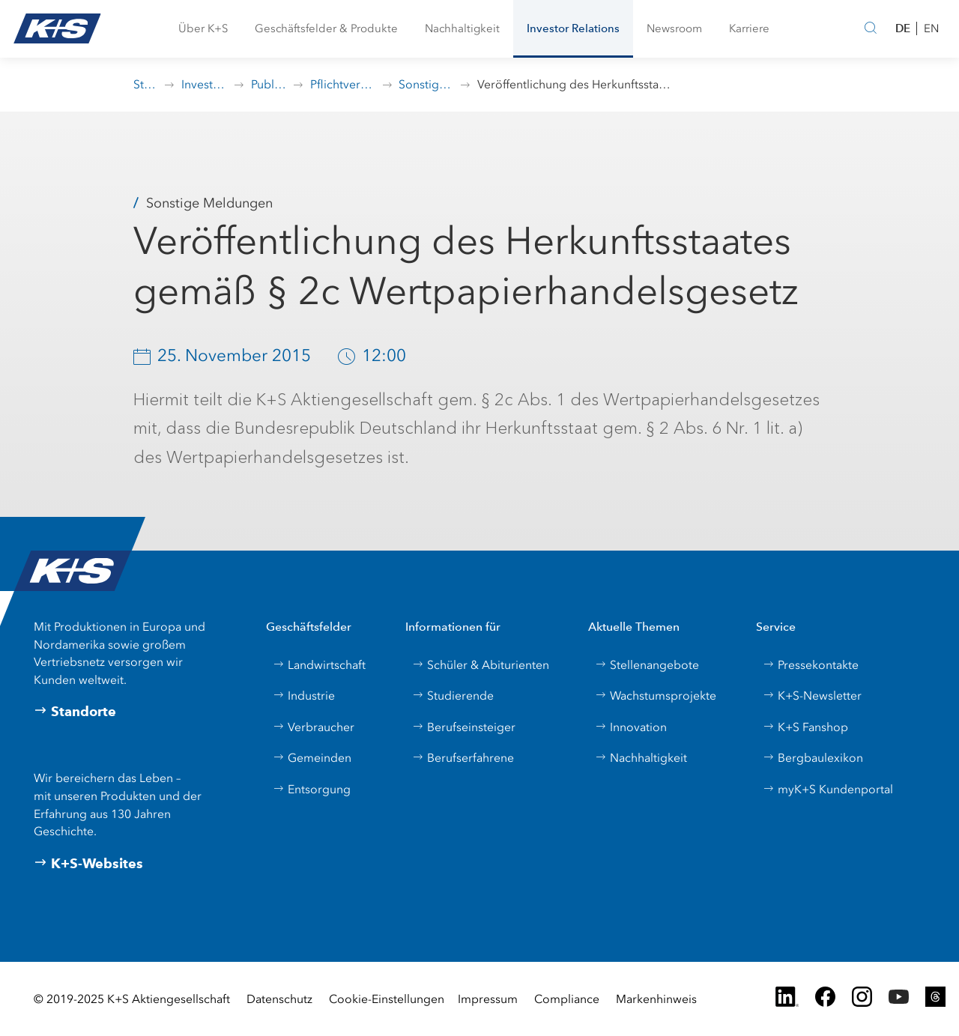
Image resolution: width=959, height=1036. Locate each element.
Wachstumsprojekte (655, 695)
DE (902, 28)
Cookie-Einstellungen (386, 999)
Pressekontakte (811, 665)
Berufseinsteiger (463, 727)
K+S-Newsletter (812, 695)
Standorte (75, 711)
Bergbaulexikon (813, 758)
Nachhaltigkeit (641, 758)
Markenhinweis (656, 999)
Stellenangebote (647, 665)
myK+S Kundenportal (828, 789)
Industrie (304, 695)
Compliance (566, 999)
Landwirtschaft (319, 665)
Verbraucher (313, 727)
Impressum (488, 999)
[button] (203, 29)
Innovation (631, 727)
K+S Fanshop (805, 727)
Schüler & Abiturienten (480, 665)
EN (931, 28)
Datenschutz (279, 999)
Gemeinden (312, 758)
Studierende (453, 695)
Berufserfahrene (463, 758)
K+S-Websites (88, 863)
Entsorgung (312, 789)
